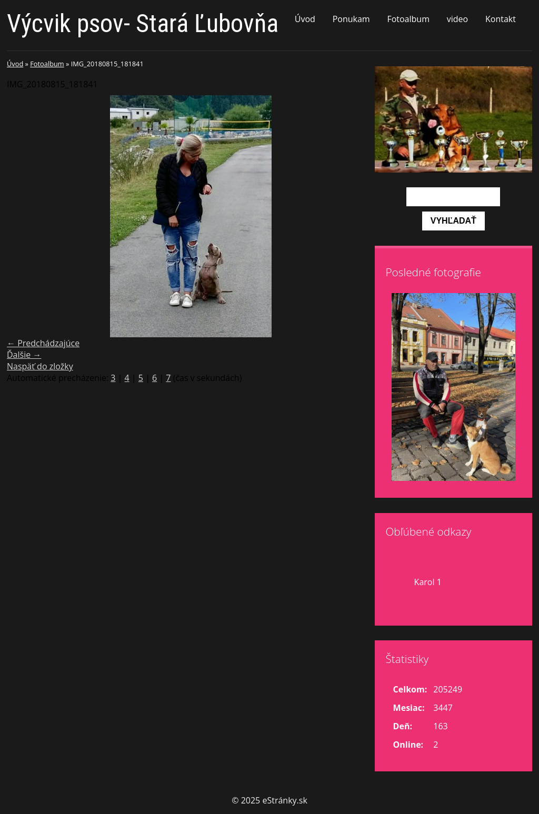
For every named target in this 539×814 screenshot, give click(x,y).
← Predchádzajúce (43, 343)
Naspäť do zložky (40, 366)
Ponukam (351, 19)
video (457, 19)
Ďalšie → (24, 354)
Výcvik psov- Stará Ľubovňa (142, 23)
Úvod (305, 19)
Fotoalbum (408, 19)
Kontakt (500, 19)
